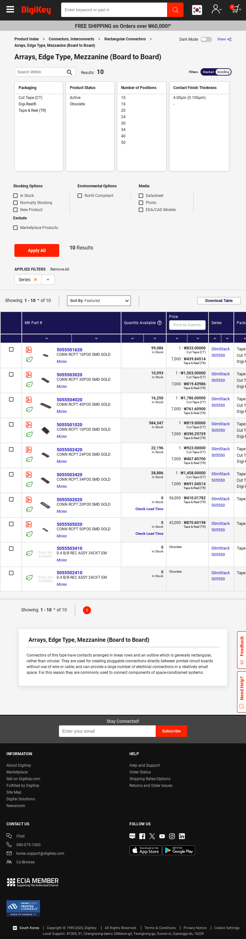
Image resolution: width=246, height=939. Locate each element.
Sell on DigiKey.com (23, 779)
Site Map (13, 792)
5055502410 (69, 572)
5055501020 (69, 424)
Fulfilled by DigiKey (22, 785)
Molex (62, 361)
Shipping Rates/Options (149, 779)
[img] (36, 11)
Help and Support (144, 765)
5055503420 (69, 474)
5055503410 (69, 548)
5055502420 (69, 449)
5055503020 (69, 374)
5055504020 (69, 399)
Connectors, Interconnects (71, 39)
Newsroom (15, 806)
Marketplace (17, 772)
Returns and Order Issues (150, 785)
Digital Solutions (20, 799)
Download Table (219, 300)
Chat (15, 837)
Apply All (37, 250)
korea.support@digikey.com (35, 854)
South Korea (26, 928)
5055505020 (69, 524)
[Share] (224, 39)
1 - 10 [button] (30, 300)
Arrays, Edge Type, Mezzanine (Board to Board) (54, 45)
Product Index (26, 39)
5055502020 (69, 499)
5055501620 (69, 349)
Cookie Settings (227, 928)
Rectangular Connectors (125, 39)
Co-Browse (20, 863)
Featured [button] (85, 300)
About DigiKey (18, 765)
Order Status (140, 772)
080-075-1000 (23, 845)
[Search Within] (40, 72)
